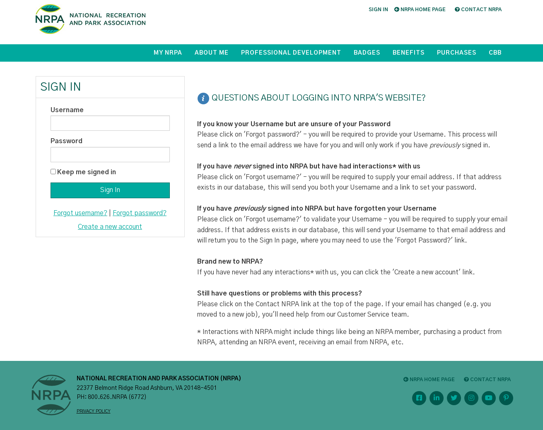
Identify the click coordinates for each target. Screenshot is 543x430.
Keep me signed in (86, 172)
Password (66, 141)
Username (67, 110)
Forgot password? (140, 213)
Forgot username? (80, 213)
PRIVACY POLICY (94, 411)
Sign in (378, 9)
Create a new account (110, 226)
